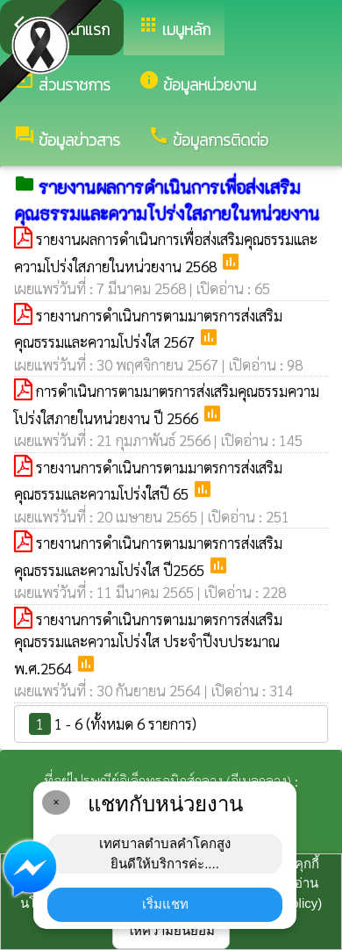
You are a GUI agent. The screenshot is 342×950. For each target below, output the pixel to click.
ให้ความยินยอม (171, 930)
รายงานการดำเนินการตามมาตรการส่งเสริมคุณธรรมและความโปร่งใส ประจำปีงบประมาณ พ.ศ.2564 (148, 643)
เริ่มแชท (165, 903)
